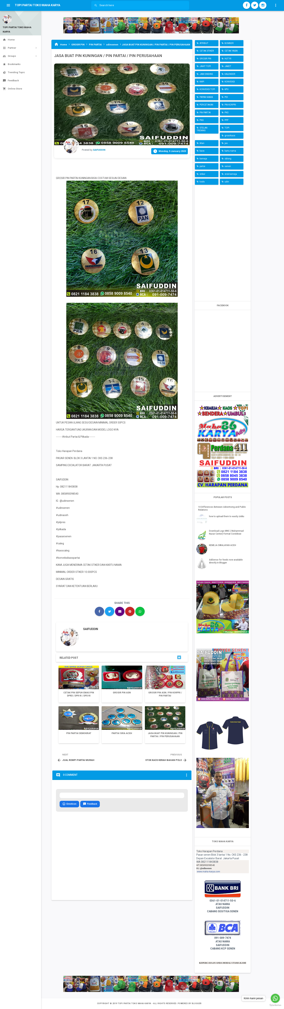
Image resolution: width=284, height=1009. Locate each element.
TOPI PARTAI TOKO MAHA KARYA (135, 1003)
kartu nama (230, 151)
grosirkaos (230, 135)
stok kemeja (231, 174)
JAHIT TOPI (205, 66)
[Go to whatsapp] (275, 998)
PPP (226, 120)
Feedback (90, 804)
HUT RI (228, 58)
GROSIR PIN (205, 58)
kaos (202, 151)
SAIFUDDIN (90, 629)
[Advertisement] (222, 242)
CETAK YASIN (231, 51)
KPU (227, 89)
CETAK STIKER (207, 51)
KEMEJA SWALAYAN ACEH (222, 545)
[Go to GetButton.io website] (275, 1005)
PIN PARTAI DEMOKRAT (78, 733)
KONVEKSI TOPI (207, 89)
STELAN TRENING (202, 129)
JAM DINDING (206, 74)
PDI (226, 97)
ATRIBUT (204, 43)
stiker (202, 174)
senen (228, 166)
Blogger (197, 1003)
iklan (202, 143)
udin (227, 181)
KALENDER (230, 74)
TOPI (227, 128)
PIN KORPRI (230, 104)
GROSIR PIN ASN (122, 692)
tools (202, 181)
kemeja (203, 158)
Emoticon (69, 804)
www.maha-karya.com (208, 871)
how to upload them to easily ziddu (226, 516)
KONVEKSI (230, 81)
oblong (228, 158)
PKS (226, 112)
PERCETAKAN (206, 104)
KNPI (202, 81)
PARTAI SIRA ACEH (122, 733)
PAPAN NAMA (206, 97)
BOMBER (229, 43)
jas (226, 143)
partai (202, 166)
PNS (202, 120)
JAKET (228, 66)
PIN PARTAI (205, 112)
